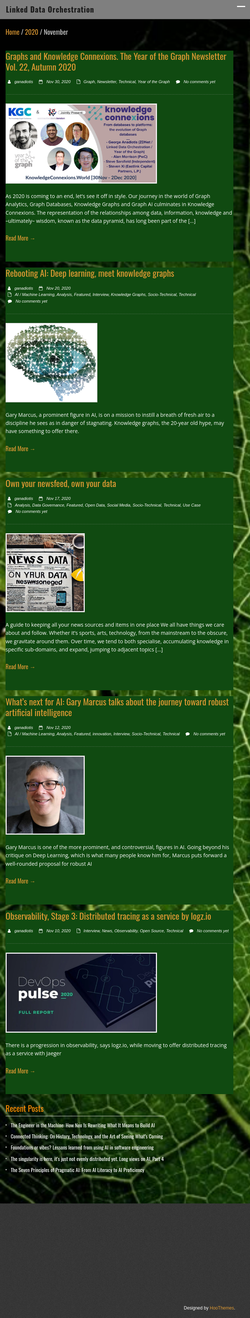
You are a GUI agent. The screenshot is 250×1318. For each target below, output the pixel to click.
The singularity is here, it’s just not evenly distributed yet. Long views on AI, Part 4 (87, 1158)
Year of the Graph (154, 81)
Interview (101, 294)
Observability (126, 931)
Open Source (152, 931)
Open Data (95, 505)
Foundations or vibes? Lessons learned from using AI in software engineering (82, 1147)
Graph (89, 81)
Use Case (192, 505)
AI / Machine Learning (34, 294)
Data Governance (48, 505)
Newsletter (106, 81)
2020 (31, 32)
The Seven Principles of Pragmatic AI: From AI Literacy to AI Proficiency (77, 1170)
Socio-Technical (162, 294)
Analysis (64, 294)
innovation (102, 734)
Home (13, 32)
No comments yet (200, 81)
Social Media (118, 505)
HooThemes (222, 1308)
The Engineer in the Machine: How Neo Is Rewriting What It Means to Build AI (83, 1125)
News (107, 931)
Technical (127, 81)
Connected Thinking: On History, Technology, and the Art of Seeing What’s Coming (87, 1136)
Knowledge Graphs (128, 294)
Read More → (21, 238)
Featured (82, 294)
